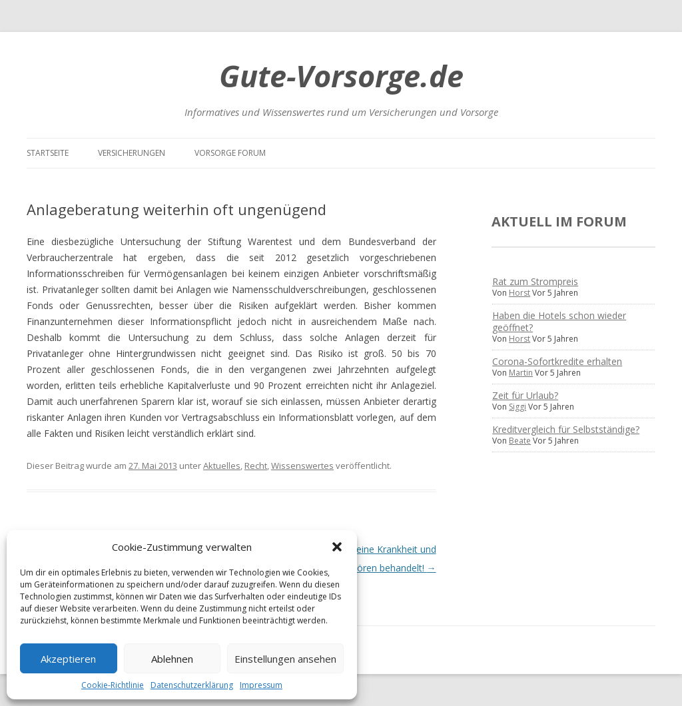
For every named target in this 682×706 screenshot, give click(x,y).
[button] (337, 546)
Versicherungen (131, 153)
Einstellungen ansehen (285, 658)
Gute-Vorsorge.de (341, 75)
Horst (519, 292)
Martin (521, 372)
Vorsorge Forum (230, 153)
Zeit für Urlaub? (525, 395)
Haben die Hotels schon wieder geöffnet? (559, 321)
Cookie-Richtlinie (112, 685)
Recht (255, 466)
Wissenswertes (302, 466)
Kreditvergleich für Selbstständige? (565, 429)
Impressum (261, 685)
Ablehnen (172, 658)
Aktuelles (221, 466)
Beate (520, 440)
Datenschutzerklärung (192, 685)
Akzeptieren (68, 658)
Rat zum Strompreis (535, 281)
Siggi (517, 406)
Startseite (48, 153)
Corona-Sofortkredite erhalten (557, 361)
